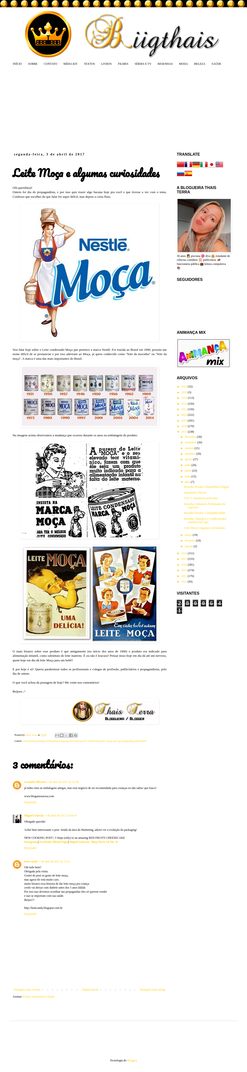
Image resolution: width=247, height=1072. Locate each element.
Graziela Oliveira (35, 782)
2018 (184, 426)
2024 (184, 392)
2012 (184, 576)
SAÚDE (216, 64)
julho (188, 465)
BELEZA (199, 64)
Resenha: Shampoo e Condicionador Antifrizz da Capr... (205, 520)
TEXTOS (89, 64)
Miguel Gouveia (34, 815)
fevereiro (190, 540)
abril (188, 482)
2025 (184, 386)
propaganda (127, 740)
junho (188, 470)
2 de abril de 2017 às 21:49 (63, 782)
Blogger (131, 1060)
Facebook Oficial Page (53, 842)
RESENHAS (165, 64)
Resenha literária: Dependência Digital (206, 487)
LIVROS (106, 64)
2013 (184, 570)
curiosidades (29, 740)
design (40, 740)
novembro (191, 442)
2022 (184, 403)
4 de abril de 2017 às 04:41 (61, 815)
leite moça (106, 740)
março (189, 535)
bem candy (31, 861)
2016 (184, 553)
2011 (184, 581)
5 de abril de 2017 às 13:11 (55, 861)
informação (75, 740)
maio (188, 476)
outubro (189, 448)
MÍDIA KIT (70, 64)
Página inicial (90, 989)
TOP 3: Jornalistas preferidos (201, 498)
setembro (190, 453)
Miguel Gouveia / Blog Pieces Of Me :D (93, 842)
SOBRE (33, 64)
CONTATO (50, 64)
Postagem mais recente (27, 989)
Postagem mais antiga (152, 989)
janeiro (189, 546)
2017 (184, 431)
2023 (184, 398)
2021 (184, 409)
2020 (184, 414)
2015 (184, 559)
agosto (189, 459)
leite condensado (91, 740)
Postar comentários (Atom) (38, 996)
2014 (184, 564)
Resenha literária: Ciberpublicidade (204, 513)
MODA (183, 64)
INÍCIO (17, 64)
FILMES (123, 64)
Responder (30, 802)
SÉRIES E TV (143, 64)
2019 (184, 420)
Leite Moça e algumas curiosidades (204, 528)
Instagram (30, 842)
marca (116, 740)
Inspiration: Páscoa (195, 492)
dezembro (191, 436)
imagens (63, 740)
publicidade (140, 740)
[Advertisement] (96, 109)
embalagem (51, 740)
